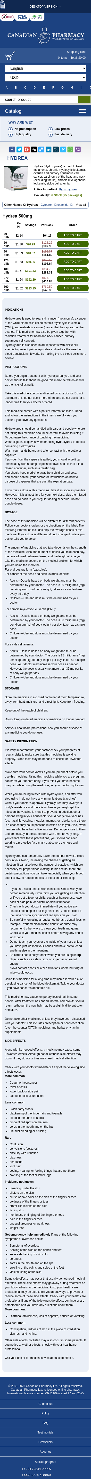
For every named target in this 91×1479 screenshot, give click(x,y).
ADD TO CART (73, 235)
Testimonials (45, 1432)
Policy (45, 1413)
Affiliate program (45, 1462)
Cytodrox (46, 204)
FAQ (45, 1423)
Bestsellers (45, 1442)
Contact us (45, 1404)
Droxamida (61, 204)
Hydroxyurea (68, 189)
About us (45, 1451)
